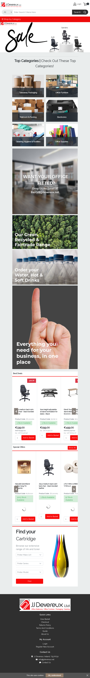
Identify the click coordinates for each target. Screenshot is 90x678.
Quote (45, 631)
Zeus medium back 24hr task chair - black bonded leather (24, 412)
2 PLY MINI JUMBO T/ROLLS (71, 485)
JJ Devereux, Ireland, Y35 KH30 (45, 656)
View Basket (45, 619)
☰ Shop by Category (11, 19)
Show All (72, 448)
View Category (28, 86)
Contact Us (45, 662)
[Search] (42, 12)
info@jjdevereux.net (45, 659)
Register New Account (45, 647)
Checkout (45, 622)
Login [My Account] (77, 4)
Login (45, 644)
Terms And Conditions (45, 628)
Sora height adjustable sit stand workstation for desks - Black (48, 412)
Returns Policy (45, 625)
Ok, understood (54, 675)
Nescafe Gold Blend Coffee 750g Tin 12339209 (22, 486)
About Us (45, 634)
